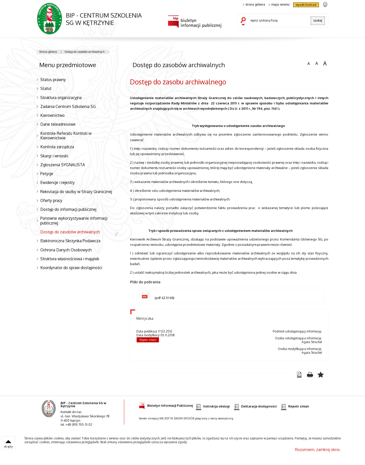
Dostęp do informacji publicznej (68, 209)
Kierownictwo (52, 115)
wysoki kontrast (306, 5)
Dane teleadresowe (58, 124)
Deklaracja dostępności (255, 406)
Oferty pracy (51, 200)
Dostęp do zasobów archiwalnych (84, 51)
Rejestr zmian (147, 340)
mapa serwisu (279, 4)
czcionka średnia (316, 63)
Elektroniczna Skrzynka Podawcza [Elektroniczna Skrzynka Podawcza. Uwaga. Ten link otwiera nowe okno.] (70, 240)
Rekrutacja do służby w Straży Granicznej (76, 191)
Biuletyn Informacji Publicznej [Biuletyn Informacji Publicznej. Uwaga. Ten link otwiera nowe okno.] (166, 404)
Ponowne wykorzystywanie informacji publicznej (73, 221)
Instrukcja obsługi (212, 406)
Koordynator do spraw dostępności (71, 267)
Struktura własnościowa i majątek (69, 258)
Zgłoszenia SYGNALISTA (62, 164)
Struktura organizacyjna (61, 97)
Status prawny (53, 79)
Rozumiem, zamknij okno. (318, 449)
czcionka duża (325, 63)
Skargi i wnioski (54, 155)
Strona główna (48, 51)
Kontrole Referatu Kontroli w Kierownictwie (66, 136)
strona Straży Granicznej (325, 4)
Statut (45, 88)
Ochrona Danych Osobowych (66, 249)
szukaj (244, 22)
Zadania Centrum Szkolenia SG (68, 106)
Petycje (46, 173)
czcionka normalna (308, 63)
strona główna (254, 4)
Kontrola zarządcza (57, 146)
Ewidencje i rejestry (57, 182)
